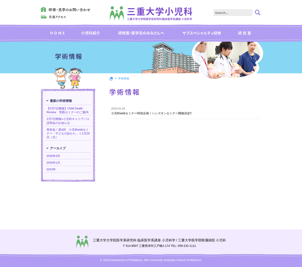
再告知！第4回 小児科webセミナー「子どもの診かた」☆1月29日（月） (68, 133)
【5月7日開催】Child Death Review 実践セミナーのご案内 (68, 110)
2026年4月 (54, 156)
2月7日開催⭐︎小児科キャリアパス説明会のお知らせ (68, 120)
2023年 (51, 169)
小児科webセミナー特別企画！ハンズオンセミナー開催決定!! (183, 111)
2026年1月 (54, 162)
